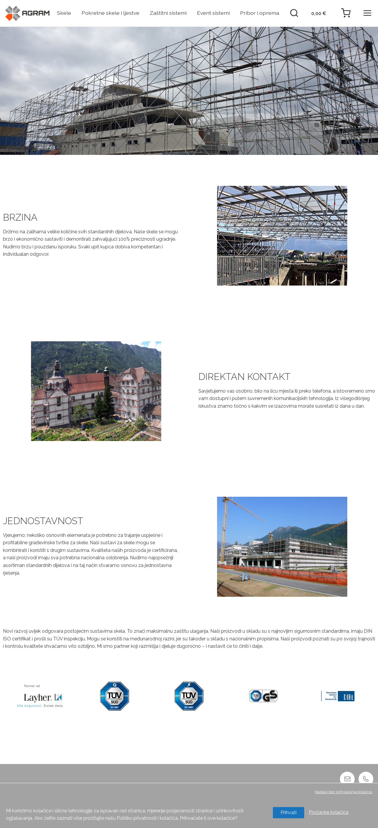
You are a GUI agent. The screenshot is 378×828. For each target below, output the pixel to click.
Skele (64, 13)
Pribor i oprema (259, 13)
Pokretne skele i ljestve (110, 13)
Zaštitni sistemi (168, 13)
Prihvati (288, 812)
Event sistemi (213, 13)
